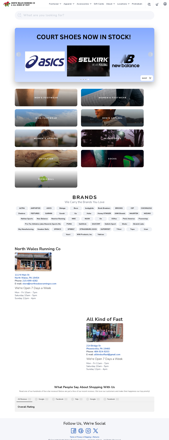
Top (85, 435)
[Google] (81, 413)
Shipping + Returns (92, 419)
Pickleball (136, 4)
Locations (121, 4)
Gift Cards (98, 4)
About (108, 4)
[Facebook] (73, 413)
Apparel (67, 4)
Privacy (79, 419)
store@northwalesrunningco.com (39, 294)
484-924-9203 (101, 362)
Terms (71, 419)
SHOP (143, 77)
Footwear (53, 4)
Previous (18, 54)
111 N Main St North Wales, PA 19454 (27, 287)
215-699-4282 (30, 291)
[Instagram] (88, 413)
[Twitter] (95, 413)
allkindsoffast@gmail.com (107, 365)
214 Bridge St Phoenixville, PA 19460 (98, 358)
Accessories (82, 4)
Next (150, 54)
